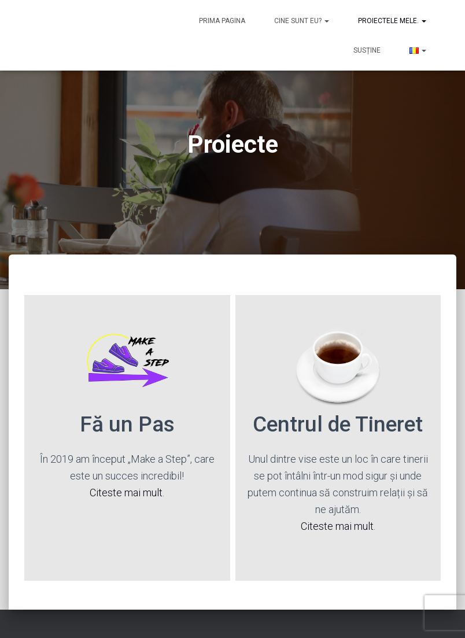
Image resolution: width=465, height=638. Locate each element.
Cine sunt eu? (301, 21)
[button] (326, 21)
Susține (367, 50)
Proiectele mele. (392, 21)
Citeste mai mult (126, 492)
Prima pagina (222, 21)
